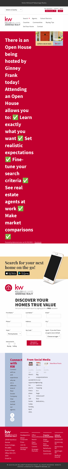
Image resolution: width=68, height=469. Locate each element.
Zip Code (29, 330)
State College (46, 440)
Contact (40, 26)
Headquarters (25, 435)
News (61, 9)
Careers (55, 9)
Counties (26, 22)
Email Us (8, 458)
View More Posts (55, 363)
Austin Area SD (59, 447)
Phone (8, 321)
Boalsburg (47, 451)
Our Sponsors (47, 9)
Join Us (22, 445)
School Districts (46, 18)
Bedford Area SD (57, 456)
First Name (10, 313)
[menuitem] (25, 18)
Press (22, 442)
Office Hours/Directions (38, 436)
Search (60, 11)
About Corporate (24, 438)
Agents (34, 18)
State (8, 330)
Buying (9, 345)
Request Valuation (34, 343)
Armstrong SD (59, 443)
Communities (37, 22)
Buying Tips (50, 22)
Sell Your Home (28, 26)
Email (47, 313)
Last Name (29, 313)
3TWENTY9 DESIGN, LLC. (42, 466)
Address (28, 321)
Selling (15, 345)
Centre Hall (47, 453)
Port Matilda (46, 444)
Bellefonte (47, 448)
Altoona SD (59, 439)
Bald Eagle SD (58, 452)
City (47, 321)
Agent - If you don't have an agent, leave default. (53, 331)
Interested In (10, 341)
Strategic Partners (35, 450)
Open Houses (51, 11)
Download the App (23, 448)
